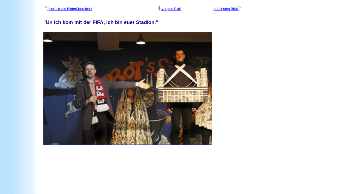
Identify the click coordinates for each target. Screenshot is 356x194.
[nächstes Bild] (227, 9)
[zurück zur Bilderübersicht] (67, 9)
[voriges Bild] (169, 9)
